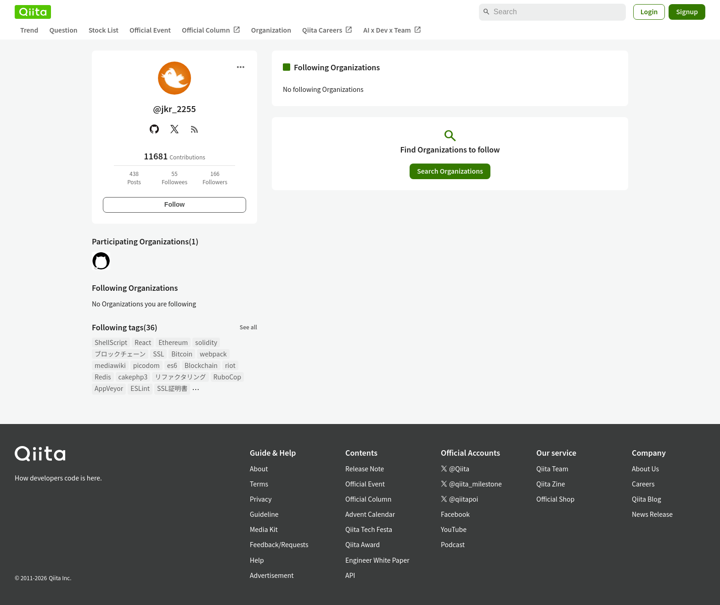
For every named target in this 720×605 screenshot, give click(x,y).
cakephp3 (133, 376)
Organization (271, 29)
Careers (643, 483)
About (259, 468)
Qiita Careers (327, 30)
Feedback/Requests (279, 544)
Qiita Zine (550, 483)
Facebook (455, 514)
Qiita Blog (646, 498)
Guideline (264, 514)
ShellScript (111, 342)
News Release (652, 514)
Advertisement (272, 575)
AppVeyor (109, 388)
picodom (146, 365)
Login (649, 11)
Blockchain (201, 365)
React (143, 342)
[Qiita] (33, 12)
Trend (29, 29)
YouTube (454, 529)
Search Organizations (450, 170)
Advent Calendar (370, 514)
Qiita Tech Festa (368, 529)
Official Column (211, 30)
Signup (687, 11)
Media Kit (264, 529)
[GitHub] (154, 129)
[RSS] (195, 129)
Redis (103, 376)
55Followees (174, 178)
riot (230, 365)
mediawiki (110, 365)
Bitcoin (181, 353)
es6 (172, 365)
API (350, 575)
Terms (259, 483)
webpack (213, 353)
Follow (174, 204)
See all (248, 327)
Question (63, 29)
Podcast (453, 544)
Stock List (103, 29)
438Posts (134, 178)
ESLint (140, 388)
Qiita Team (552, 468)
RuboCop (228, 376)
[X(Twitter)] (174, 129)
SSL (158, 353)
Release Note (364, 468)
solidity (206, 342)
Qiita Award (362, 544)
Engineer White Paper (377, 560)
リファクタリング (180, 376)
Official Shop (555, 498)
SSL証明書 (172, 388)
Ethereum (173, 342)
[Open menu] (240, 67)
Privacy (260, 498)
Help (257, 560)
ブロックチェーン (120, 353)
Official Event (150, 29)
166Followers (214, 178)
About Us (645, 468)
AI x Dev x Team (392, 30)
